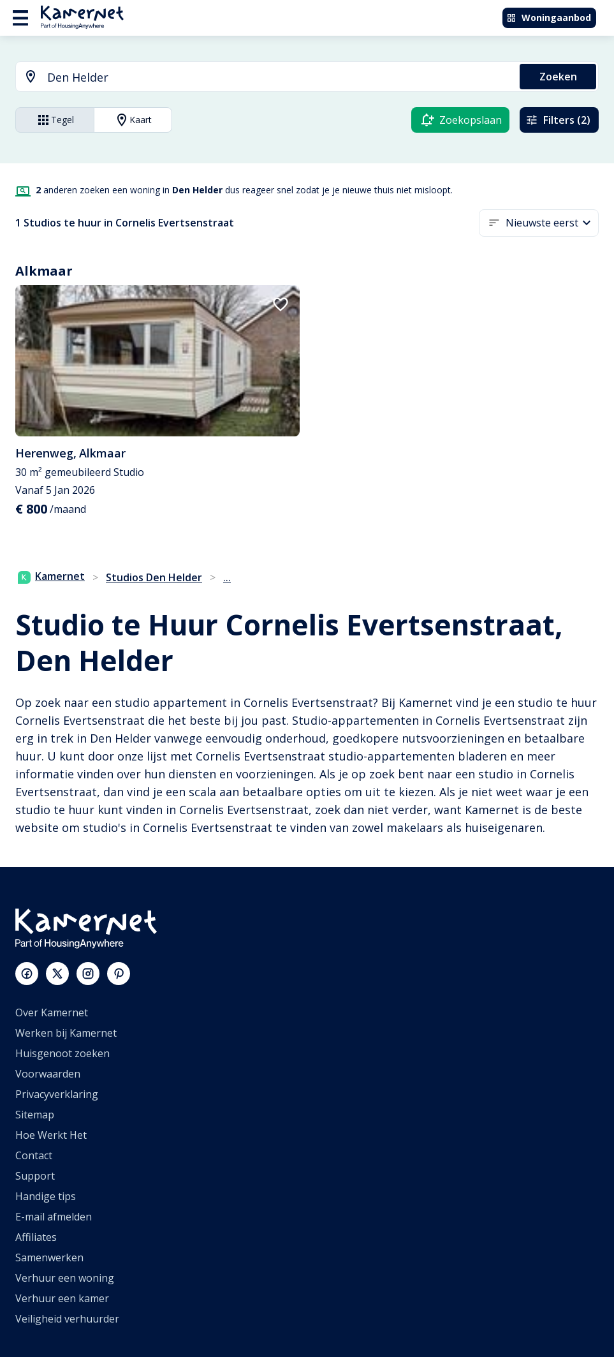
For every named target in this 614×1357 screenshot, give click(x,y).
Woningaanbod (548, 17)
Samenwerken (49, 1257)
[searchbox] (279, 77)
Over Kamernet (51, 1012)
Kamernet (51, 576)
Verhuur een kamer (62, 1298)
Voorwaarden (47, 1074)
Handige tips (45, 1196)
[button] (552, 223)
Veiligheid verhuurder (67, 1319)
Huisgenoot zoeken (62, 1053)
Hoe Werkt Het (51, 1135)
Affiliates (36, 1237)
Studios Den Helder (154, 577)
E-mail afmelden (53, 1217)
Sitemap (34, 1115)
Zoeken (558, 77)
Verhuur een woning (64, 1278)
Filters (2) (557, 120)
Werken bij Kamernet (66, 1033)
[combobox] (260, 77)
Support (35, 1176)
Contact (33, 1155)
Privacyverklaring (56, 1094)
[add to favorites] (280, 304)
